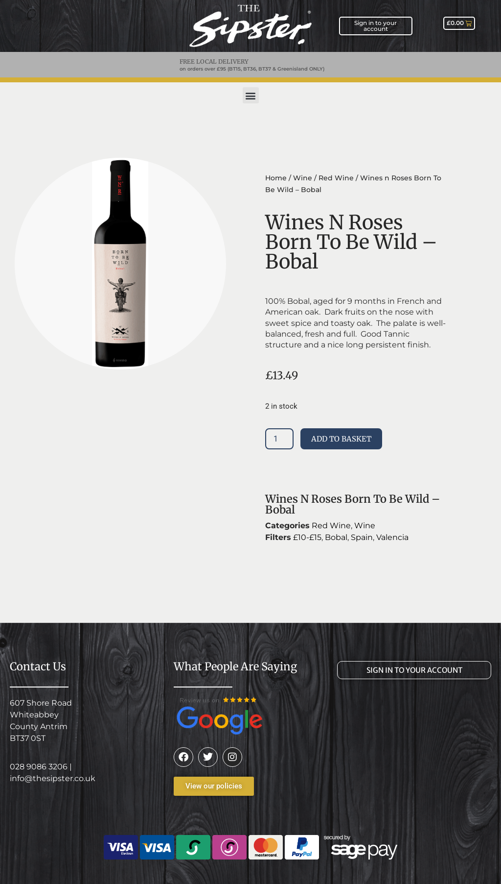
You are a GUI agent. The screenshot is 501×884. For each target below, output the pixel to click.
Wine (302, 177)
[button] (251, 95)
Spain (362, 537)
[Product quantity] (279, 438)
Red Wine (336, 177)
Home (276, 177)
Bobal (336, 537)
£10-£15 (307, 537)
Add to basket (341, 438)
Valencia (392, 537)
